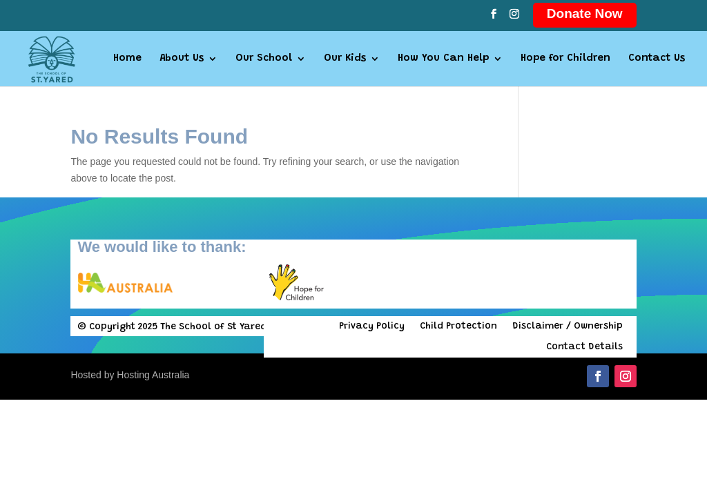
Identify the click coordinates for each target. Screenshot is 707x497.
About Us (181, 59)
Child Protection (458, 326)
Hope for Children (565, 59)
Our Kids (345, 59)
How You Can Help (443, 59)
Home (127, 59)
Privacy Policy (372, 326)
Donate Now (585, 13)
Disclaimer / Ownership (567, 326)
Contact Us (656, 59)
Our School (263, 59)
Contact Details (584, 347)
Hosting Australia (153, 374)
